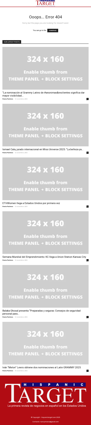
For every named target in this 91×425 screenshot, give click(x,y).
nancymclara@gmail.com (49, 422)
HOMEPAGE (52, 30)
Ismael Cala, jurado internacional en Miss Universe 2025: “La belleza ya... (42, 149)
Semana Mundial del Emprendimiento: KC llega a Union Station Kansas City (44, 256)
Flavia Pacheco (7, 99)
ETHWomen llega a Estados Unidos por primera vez (31, 203)
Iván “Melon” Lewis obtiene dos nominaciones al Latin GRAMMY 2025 (41, 367)
